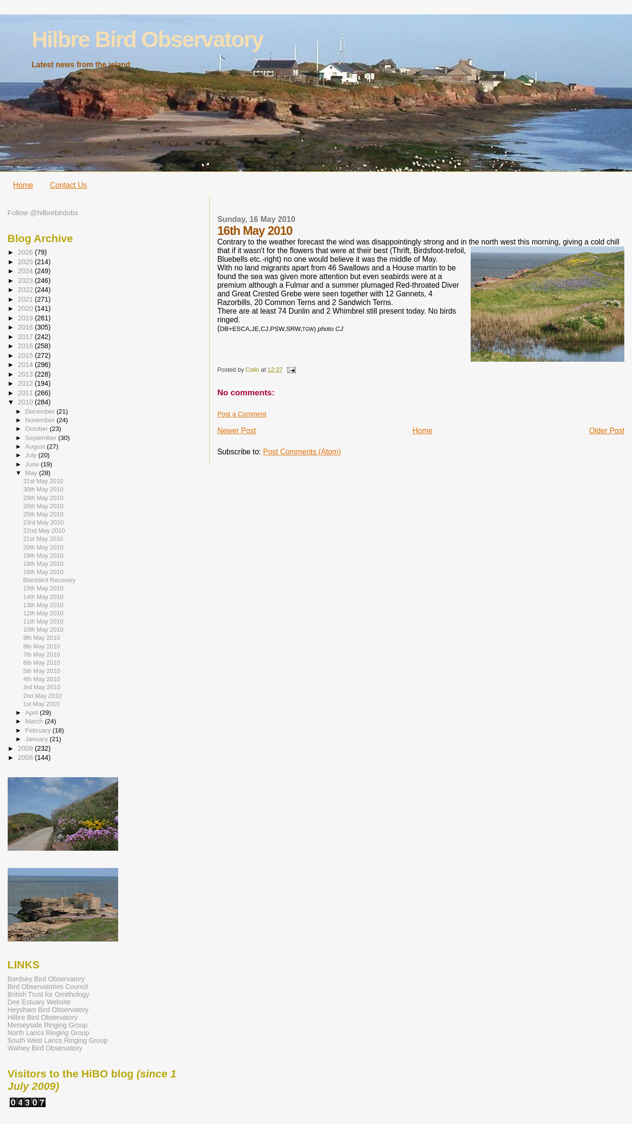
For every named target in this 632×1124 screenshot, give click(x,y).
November (40, 420)
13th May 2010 (43, 605)
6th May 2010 (41, 663)
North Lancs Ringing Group (48, 1033)
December (40, 411)
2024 (26, 271)
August (36, 446)
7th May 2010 (41, 654)
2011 (26, 393)
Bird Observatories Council (48, 986)
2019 (26, 318)
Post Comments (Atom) (302, 452)
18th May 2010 (43, 564)
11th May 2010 (43, 621)
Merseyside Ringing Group (47, 1025)
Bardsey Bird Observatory (46, 979)
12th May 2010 (43, 613)
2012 (26, 383)
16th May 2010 (43, 572)
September (41, 437)
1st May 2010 (41, 704)
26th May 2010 (43, 506)
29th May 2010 (43, 498)
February (38, 730)
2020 (26, 308)
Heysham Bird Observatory (48, 1010)
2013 (26, 374)
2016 (26, 346)
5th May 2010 (41, 671)
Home (23, 185)
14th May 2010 (43, 597)
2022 (26, 289)
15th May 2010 (43, 588)
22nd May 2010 (44, 530)
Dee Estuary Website (39, 1002)
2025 (26, 262)
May (32, 472)
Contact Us (68, 185)
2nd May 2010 (42, 696)
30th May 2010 (43, 489)
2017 (26, 337)
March (35, 721)
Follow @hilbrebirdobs (43, 213)
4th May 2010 (41, 679)
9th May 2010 (41, 638)
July (31, 455)
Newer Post (236, 431)
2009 (26, 748)
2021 (26, 299)
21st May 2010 (43, 539)
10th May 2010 (43, 629)
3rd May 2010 (42, 687)
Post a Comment (241, 414)
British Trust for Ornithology (48, 994)
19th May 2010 (43, 555)
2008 (26, 757)
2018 (26, 327)
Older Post (607, 431)
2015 (26, 355)
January (37, 739)
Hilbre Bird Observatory (147, 39)
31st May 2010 (43, 481)
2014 (26, 364)
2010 (26, 402)
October (37, 428)
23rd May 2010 (43, 522)
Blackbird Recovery (49, 580)
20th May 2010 (43, 547)
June (33, 464)
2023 (26, 280)
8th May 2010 (41, 646)
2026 (26, 252)
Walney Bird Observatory (45, 1048)
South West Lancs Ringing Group (58, 1040)
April (32, 712)
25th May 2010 (43, 514)
